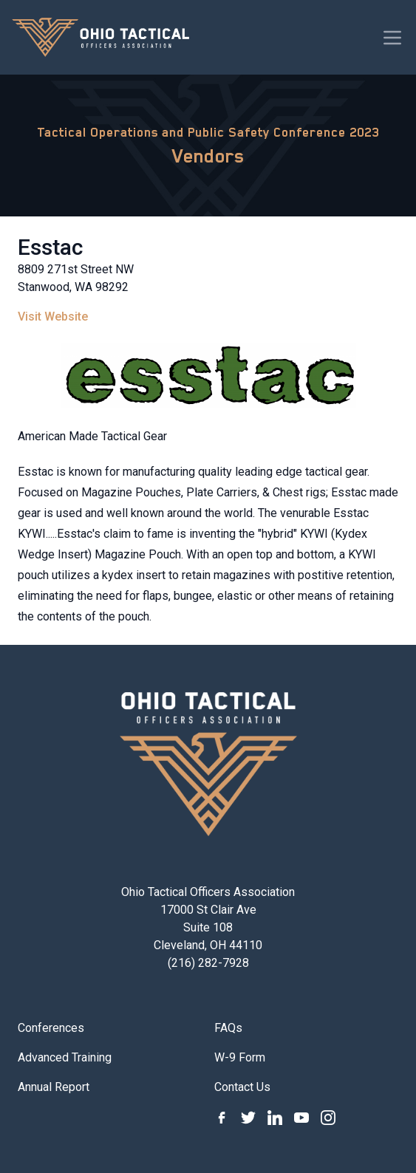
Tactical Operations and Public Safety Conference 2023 (208, 132)
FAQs (228, 1028)
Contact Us (242, 1087)
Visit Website (53, 317)
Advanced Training (65, 1057)
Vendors (208, 156)
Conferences (51, 1028)
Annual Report (53, 1087)
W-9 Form (239, 1057)
